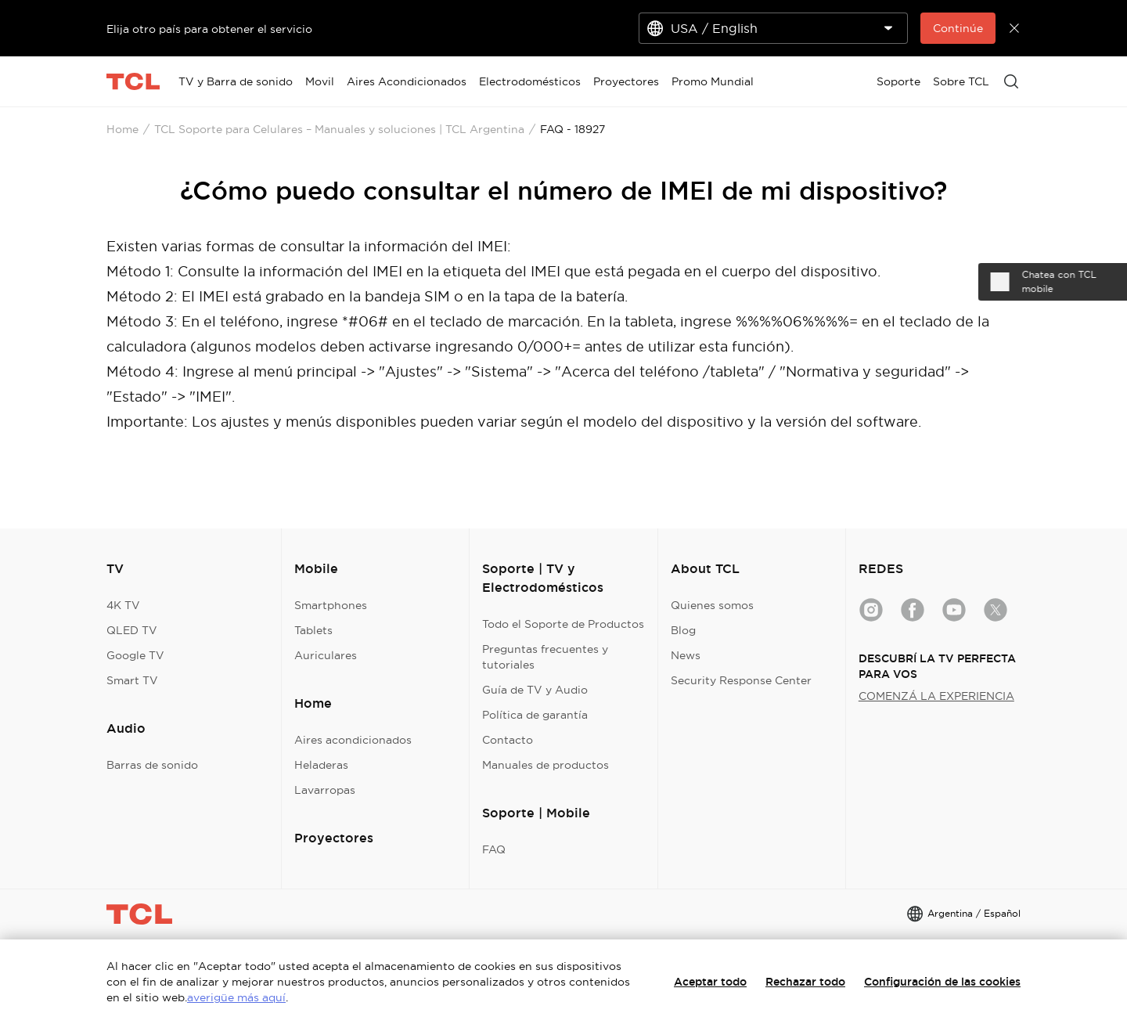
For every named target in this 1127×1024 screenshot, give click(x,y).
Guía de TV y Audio (535, 690)
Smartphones (330, 605)
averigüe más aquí (236, 997)
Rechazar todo (805, 982)
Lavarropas (324, 790)
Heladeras (321, 765)
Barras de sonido (152, 765)
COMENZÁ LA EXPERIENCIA (936, 696)
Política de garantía (535, 715)
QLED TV (131, 630)
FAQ (494, 849)
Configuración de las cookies (942, 982)
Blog (683, 630)
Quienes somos (712, 605)
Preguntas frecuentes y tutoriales (545, 657)
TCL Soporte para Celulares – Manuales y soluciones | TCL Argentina (339, 129)
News (685, 655)
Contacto (507, 740)
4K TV (123, 605)
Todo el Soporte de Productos (563, 624)
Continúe (958, 28)
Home (122, 129)
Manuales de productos (545, 765)
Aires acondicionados (353, 740)
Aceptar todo (710, 982)
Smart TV (132, 680)
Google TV (135, 655)
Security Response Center (741, 680)
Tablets (313, 630)
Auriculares (325, 655)
